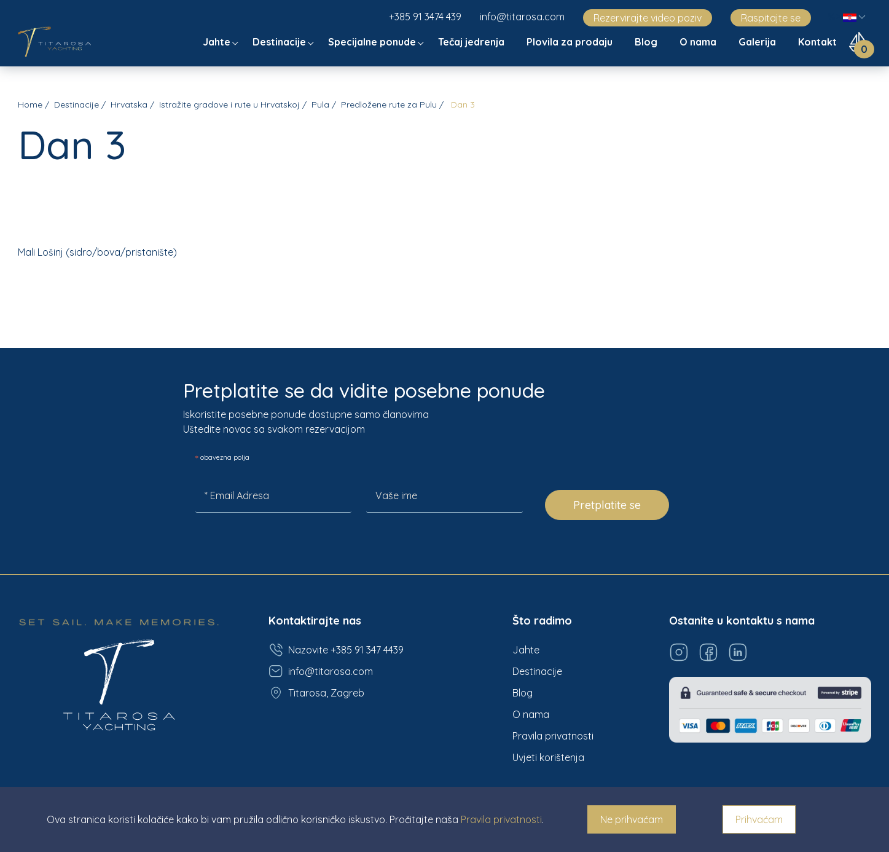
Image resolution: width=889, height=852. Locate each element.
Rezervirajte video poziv (647, 18)
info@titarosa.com (522, 16)
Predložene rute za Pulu (389, 104)
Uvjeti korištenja (548, 757)
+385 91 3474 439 (425, 16)
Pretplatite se (607, 505)
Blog (647, 42)
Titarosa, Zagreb (316, 692)
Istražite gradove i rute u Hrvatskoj (229, 104)
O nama (699, 42)
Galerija (758, 42)
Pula (320, 104)
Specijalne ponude (373, 42)
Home (30, 104)
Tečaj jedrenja (472, 42)
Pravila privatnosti (552, 736)
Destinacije (280, 42)
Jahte (218, 42)
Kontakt (818, 42)
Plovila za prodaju (571, 42)
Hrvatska (129, 104)
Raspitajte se (771, 18)
